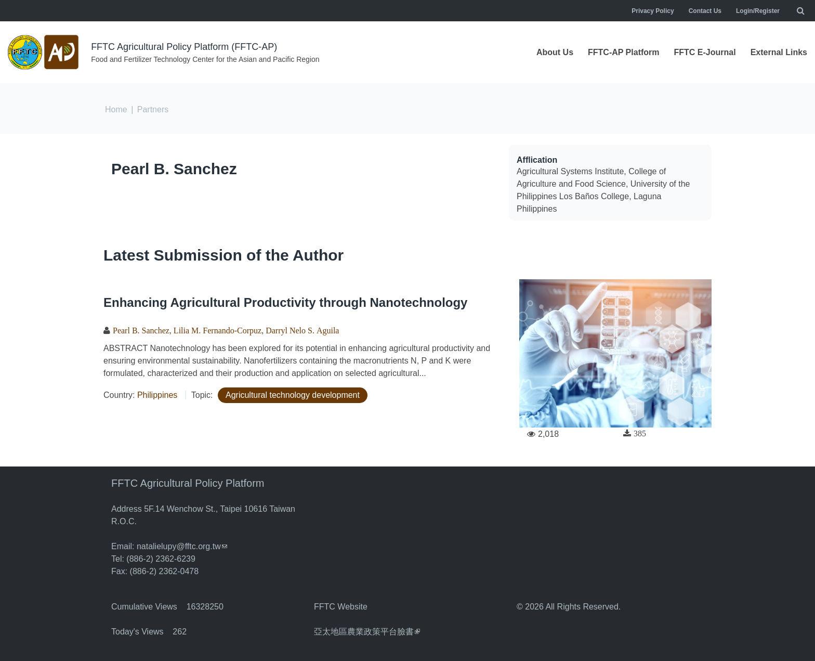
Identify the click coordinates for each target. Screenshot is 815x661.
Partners (152, 109)
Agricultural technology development (293, 395)
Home (116, 109)
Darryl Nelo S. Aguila (302, 330)
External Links (779, 52)
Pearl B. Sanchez (174, 168)
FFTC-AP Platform (623, 52)
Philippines (157, 395)
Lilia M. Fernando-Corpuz (217, 330)
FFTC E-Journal (705, 52)
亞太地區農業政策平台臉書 (367, 631)
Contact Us (705, 11)
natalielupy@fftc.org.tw (182, 546)
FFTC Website (340, 606)
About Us (554, 52)
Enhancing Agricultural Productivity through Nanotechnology (285, 302)
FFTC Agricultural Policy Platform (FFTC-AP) (184, 47)
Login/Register (758, 11)
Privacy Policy (653, 11)
